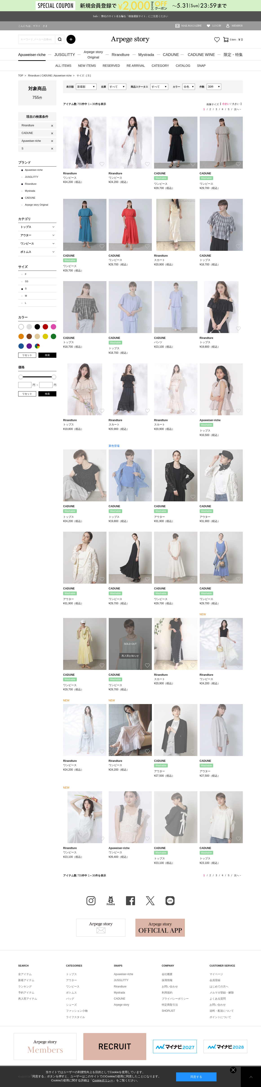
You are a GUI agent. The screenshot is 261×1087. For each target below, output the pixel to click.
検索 (47, 355)
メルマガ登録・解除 (222, 992)
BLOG (110, 900)
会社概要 (167, 974)
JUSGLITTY (64, 55)
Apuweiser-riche (32, 55)
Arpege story (101, 928)
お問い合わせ (170, 986)
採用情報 (167, 980)
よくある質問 (218, 998)
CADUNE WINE (201, 55)
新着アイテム (26, 980)
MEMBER (237, 25)
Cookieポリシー (102, 1080)
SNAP (201, 65)
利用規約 (167, 992)
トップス (71, 974)
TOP (20, 75)
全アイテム (25, 974)
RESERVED (111, 65)
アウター (71, 980)
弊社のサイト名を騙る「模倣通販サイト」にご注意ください (134, 16)
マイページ (216, 974)
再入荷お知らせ (130, 655)
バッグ (70, 998)
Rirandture (120, 55)
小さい (226, 103)
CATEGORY (160, 65)
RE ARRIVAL (136, 65)
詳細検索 (70, 39)
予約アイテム (26, 992)
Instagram (90, 900)
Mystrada (146, 55)
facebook (130, 900)
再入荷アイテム (27, 998)
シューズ (71, 1004)
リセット (27, 355)
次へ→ (237, 109)
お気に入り (217, 39)
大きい (235, 103)
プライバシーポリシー (175, 998)
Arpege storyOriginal (93, 54)
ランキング (25, 986)
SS (26, 281)
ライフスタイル (75, 1017)
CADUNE (171, 55)
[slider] (20, 377)
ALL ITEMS (63, 65)
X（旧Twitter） (150, 900)
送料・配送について (222, 1010)
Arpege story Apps (160, 928)
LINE (170, 900)
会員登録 (215, 980)
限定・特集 (233, 55)
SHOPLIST (168, 1010)
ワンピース (73, 986)
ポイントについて (220, 1017)
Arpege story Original (36, 204)
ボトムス (71, 992)
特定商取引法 (170, 1004)
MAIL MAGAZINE (191, 25)
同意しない (233, 1070)
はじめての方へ (219, 986)
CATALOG (183, 65)
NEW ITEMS (87, 65)
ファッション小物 (77, 1010)
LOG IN (216, 25)
